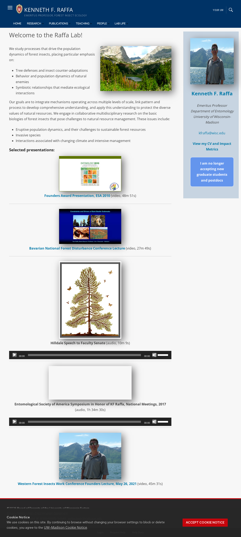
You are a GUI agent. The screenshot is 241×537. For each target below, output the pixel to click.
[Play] (14, 355)
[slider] (84, 355)
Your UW (218, 9)
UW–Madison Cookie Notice (65, 527)
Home (17, 23)
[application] (90, 355)
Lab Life (122, 23)
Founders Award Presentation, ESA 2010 (77, 195)
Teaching (84, 23)
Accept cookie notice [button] (205, 522)
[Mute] (154, 355)
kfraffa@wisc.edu (212, 133)
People (103, 23)
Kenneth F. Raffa (212, 93)
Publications (60, 23)
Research (35, 23)
